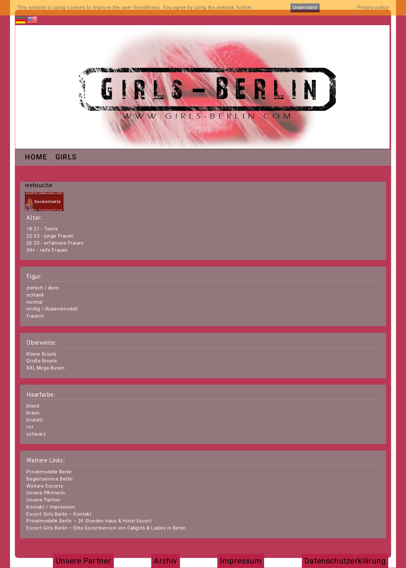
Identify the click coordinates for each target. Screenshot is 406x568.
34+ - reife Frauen (46, 250)
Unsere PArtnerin (45, 493)
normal (34, 302)
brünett (34, 420)
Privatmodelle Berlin (49, 472)
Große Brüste (41, 361)
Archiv (165, 560)
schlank (35, 295)
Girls (66, 157)
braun (32, 413)
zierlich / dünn (42, 288)
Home (36, 157)
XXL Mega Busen (45, 368)
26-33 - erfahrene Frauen (55, 243)
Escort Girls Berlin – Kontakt (58, 514)
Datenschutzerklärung (345, 560)
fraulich (35, 316)
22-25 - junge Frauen (50, 236)
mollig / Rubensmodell (51, 309)
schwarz (36, 434)
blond (32, 406)
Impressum (241, 560)
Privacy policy (373, 7)
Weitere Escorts (44, 486)
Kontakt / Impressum (50, 507)
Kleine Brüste (41, 354)
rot (29, 427)
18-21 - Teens (42, 229)
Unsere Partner (43, 500)
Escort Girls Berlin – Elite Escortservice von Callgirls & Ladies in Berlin (105, 528)
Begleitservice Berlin (49, 479)
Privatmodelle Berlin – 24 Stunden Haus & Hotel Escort (89, 521)
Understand (305, 7)
